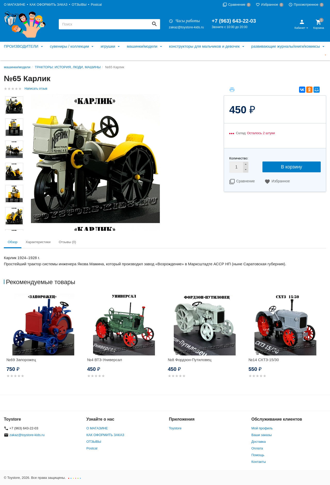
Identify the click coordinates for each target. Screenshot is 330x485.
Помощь (257, 455)
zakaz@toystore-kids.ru (186, 27)
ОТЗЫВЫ (79, 4)
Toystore (175, 428)
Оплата (257, 448)
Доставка (258, 442)
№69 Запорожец (21, 360)
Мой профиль (262, 428)
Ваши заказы (261, 435)
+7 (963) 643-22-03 (234, 21)
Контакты (258, 462)
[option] (44, 342)
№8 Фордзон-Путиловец (189, 360)
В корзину (291, 166)
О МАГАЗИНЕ (14, 4)
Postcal (96, 4)
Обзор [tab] (13, 242)
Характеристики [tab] (38, 242)
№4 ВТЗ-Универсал (104, 360)
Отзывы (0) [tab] (67, 242)
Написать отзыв (35, 88)
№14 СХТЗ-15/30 (264, 360)
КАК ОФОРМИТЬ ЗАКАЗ (49, 4)
